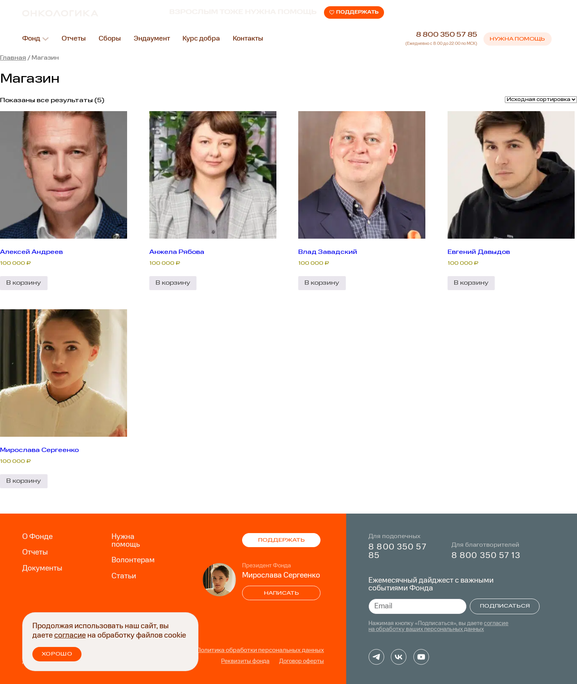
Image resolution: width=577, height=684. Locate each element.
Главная (13, 58)
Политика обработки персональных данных (260, 650)
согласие (70, 635)
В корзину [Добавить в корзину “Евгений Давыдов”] (471, 283)
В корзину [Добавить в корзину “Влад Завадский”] (321, 283)
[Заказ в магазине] (541, 99)
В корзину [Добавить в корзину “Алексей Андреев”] (23, 283)
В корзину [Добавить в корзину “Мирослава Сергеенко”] (23, 481)
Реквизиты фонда (245, 661)
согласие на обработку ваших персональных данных (438, 627)
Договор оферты (301, 661)
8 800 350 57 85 (446, 36)
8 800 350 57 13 (485, 556)
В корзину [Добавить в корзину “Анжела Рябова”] (173, 283)
